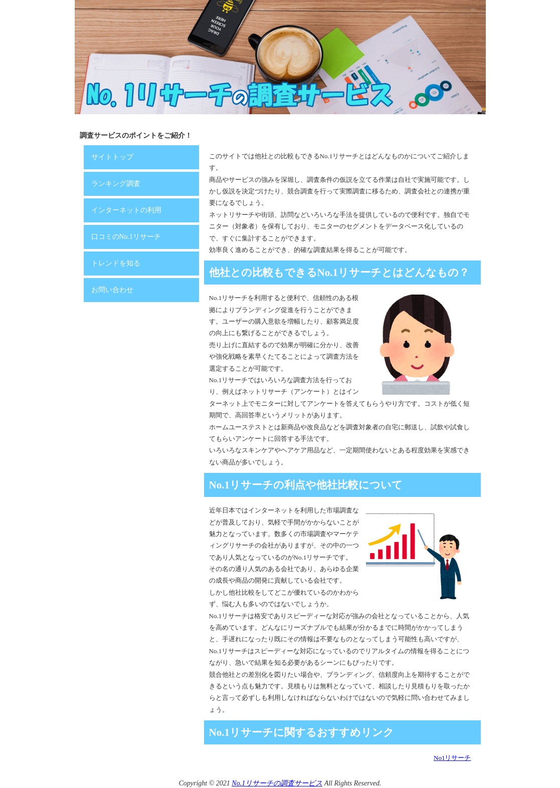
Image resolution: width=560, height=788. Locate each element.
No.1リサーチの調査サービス (277, 783)
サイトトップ (112, 157)
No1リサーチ (452, 757)
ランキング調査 (115, 183)
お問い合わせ (112, 290)
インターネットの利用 (126, 210)
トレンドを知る (115, 263)
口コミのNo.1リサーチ (126, 236)
